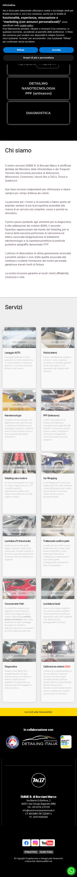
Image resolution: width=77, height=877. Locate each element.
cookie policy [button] (26, 25)
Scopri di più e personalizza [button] (38, 57)
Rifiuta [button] (20, 50)
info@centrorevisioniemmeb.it (39, 810)
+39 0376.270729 (40, 807)
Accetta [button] (56, 50)
